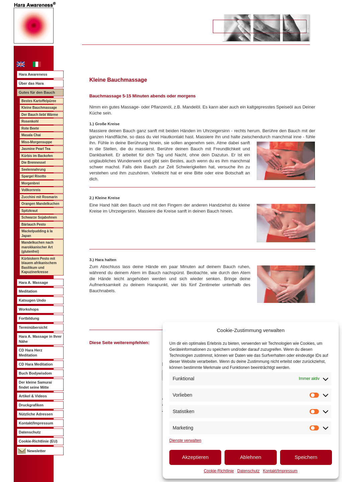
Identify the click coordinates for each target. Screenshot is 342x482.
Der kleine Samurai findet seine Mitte (35, 384)
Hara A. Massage (33, 282)
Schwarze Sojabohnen (39, 217)
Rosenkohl (29, 121)
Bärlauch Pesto (33, 224)
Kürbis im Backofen (37, 156)
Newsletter (36, 451)
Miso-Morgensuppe (36, 142)
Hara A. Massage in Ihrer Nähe (40, 338)
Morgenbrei (30, 183)
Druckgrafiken (31, 405)
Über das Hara (31, 83)
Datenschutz (248, 471)
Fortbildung (29, 318)
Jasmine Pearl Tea (36, 149)
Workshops (29, 309)
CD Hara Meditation (36, 364)
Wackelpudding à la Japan (37, 233)
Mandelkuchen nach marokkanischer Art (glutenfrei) (37, 247)
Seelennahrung (33, 169)
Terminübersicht (33, 327)
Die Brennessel (33, 162)
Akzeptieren (195, 457)
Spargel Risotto (33, 176)
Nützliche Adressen (36, 414)
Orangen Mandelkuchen (40, 204)
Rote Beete (30, 128)
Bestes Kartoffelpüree (38, 101)
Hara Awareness (33, 74)
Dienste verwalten (185, 440)
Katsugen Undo (32, 300)
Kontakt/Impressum (280, 471)
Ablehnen (250, 457)
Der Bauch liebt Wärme (39, 114)
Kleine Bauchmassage (39, 107)
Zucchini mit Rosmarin (39, 197)
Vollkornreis (30, 190)
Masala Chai (31, 135)
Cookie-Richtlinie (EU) (38, 441)
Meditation (28, 291)
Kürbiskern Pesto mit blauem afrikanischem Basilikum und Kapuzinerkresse (39, 265)
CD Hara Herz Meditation (30, 352)
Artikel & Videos (33, 396)
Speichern (306, 457)
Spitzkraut (29, 211)
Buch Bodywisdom (35, 373)
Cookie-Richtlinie (219, 471)
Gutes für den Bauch (37, 92)
